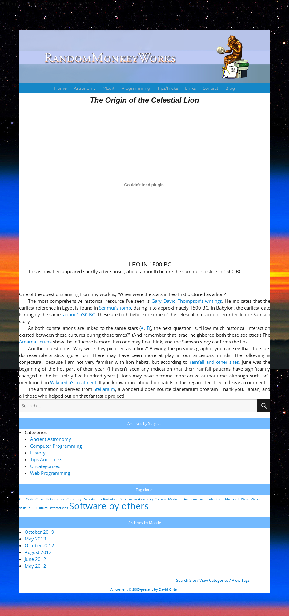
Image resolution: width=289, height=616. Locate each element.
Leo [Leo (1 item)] (62, 499)
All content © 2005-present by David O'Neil (144, 589)
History (38, 453)
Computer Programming (56, 446)
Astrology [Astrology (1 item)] (145, 499)
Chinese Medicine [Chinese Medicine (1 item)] (169, 499)
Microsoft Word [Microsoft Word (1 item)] (237, 499)
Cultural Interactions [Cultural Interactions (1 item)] (52, 508)
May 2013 (35, 539)
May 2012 (35, 566)
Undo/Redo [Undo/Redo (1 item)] (214, 499)
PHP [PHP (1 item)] (31, 508)
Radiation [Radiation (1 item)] (110, 499)
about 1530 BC (79, 314)
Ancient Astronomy (50, 439)
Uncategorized (45, 466)
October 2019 (39, 532)
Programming (136, 88)
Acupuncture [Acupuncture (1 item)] (194, 499)
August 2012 (38, 552)
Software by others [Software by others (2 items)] (109, 506)
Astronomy (85, 88)
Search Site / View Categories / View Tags (213, 580)
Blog (230, 88)
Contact (210, 88)
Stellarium (104, 389)
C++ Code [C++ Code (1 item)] (26, 499)
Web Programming (50, 473)
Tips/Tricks (167, 88)
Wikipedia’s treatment (73, 382)
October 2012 (39, 545)
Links (190, 88)
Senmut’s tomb (115, 308)
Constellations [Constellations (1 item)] (46, 499)
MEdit (108, 88)
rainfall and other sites (214, 362)
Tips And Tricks (46, 459)
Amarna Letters (35, 342)
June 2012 (35, 559)
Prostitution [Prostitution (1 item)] (92, 499)
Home (60, 88)
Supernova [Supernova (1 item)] (128, 499)
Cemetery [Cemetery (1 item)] (74, 499)
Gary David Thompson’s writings (186, 301)
